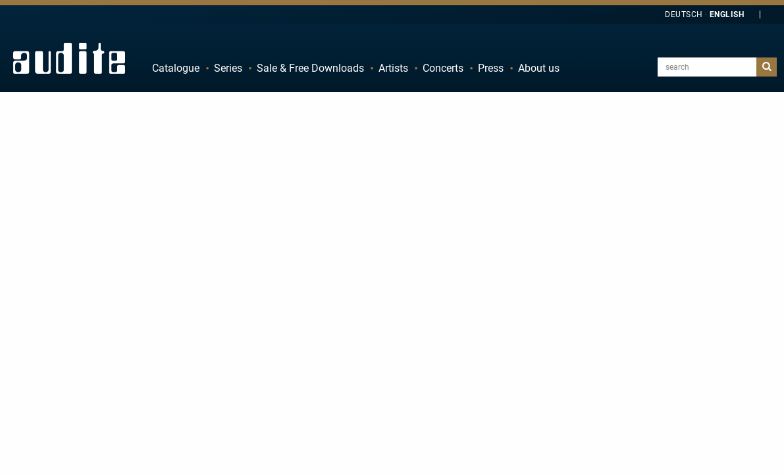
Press (491, 68)
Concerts (443, 68)
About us (539, 68)
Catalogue (175, 68)
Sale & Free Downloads (310, 68)
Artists (393, 68)
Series (228, 68)
